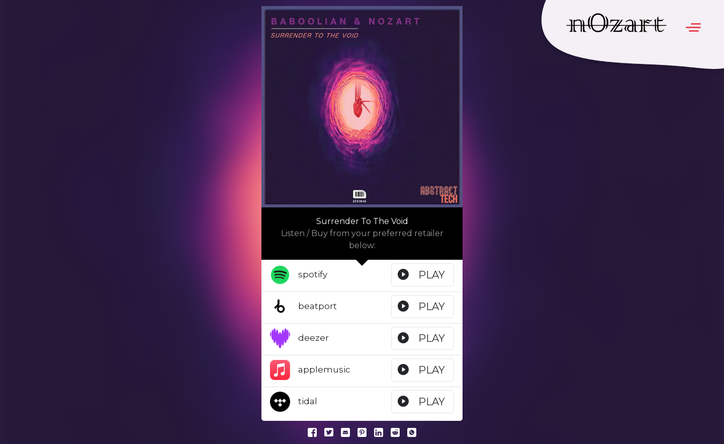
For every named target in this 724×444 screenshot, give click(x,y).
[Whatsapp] (411, 432)
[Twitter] (328, 432)
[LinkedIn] (378, 432)
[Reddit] (395, 432)
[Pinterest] (362, 432)
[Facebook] (312, 432)
